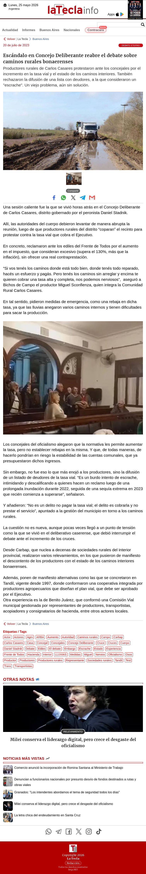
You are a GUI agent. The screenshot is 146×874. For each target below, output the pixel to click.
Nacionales (72, 30)
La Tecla (23, 39)
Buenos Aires (49, 30)
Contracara (96, 29)
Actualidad (10, 30)
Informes (28, 30)
